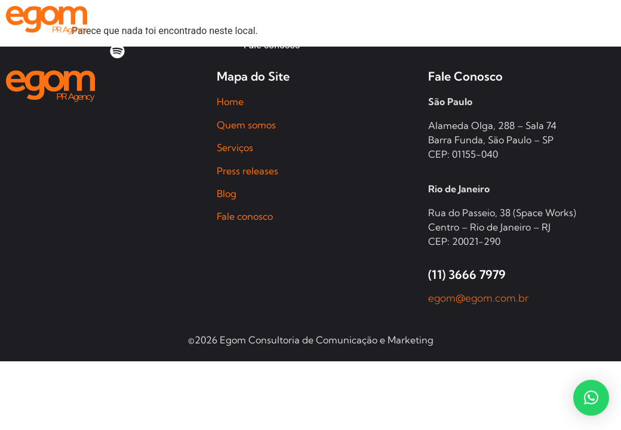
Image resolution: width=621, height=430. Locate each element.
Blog (226, 193)
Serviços (235, 147)
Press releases (247, 171)
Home (230, 102)
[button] (591, 398)
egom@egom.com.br (478, 297)
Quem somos (246, 125)
